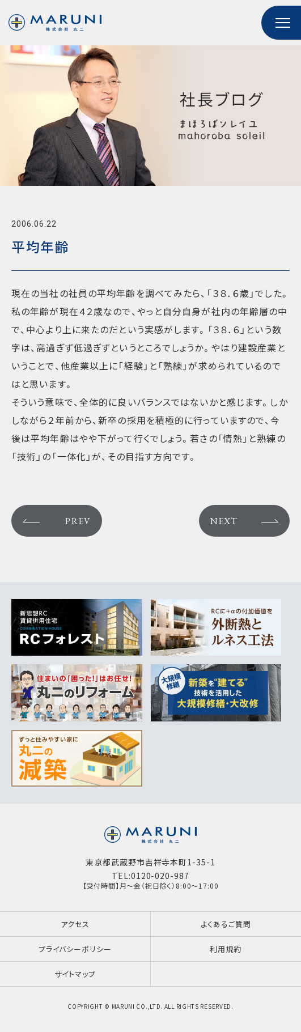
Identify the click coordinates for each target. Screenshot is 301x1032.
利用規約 (225, 949)
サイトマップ (74, 974)
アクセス (75, 924)
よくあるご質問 (226, 924)
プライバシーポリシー (75, 949)
